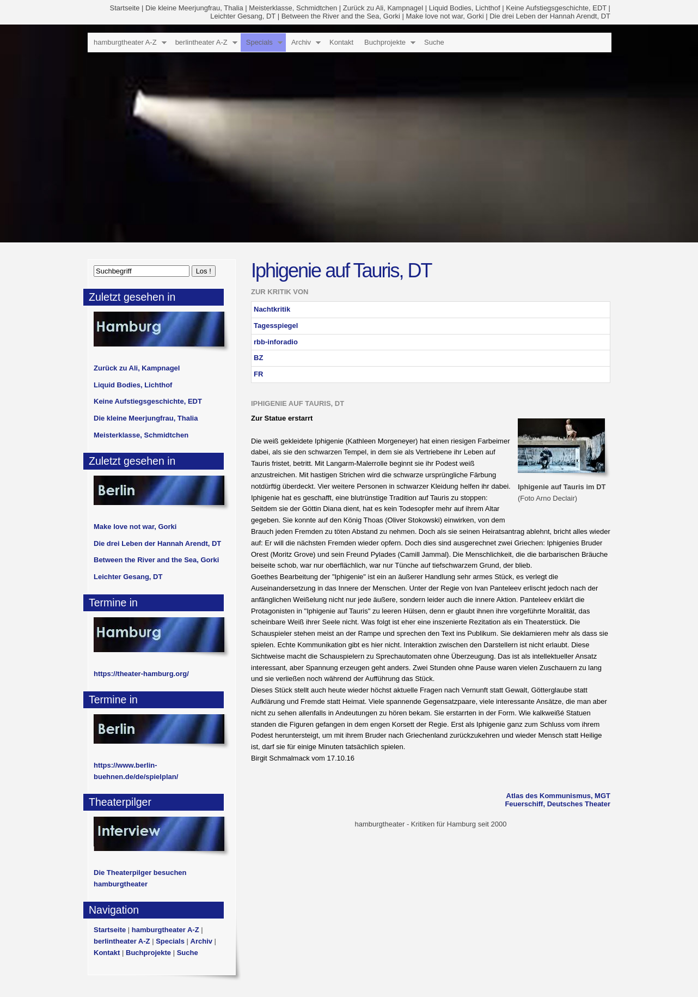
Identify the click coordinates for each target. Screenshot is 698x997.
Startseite (125, 8)
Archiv (301, 42)
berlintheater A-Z (201, 42)
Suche (434, 42)
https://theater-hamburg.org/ (141, 674)
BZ (258, 358)
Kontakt (341, 42)
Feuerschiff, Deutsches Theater (557, 804)
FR (258, 374)
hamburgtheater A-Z (125, 42)
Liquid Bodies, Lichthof (464, 8)
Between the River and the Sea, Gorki (340, 16)
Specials (259, 42)
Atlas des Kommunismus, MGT (558, 796)
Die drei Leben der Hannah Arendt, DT (549, 16)
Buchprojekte (385, 42)
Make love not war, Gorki (444, 16)
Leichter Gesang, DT (242, 16)
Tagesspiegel (276, 325)
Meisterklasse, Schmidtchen (293, 8)
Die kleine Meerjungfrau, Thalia (194, 8)
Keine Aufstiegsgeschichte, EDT (556, 8)
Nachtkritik (272, 309)
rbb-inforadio (276, 342)
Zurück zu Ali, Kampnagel (383, 8)
